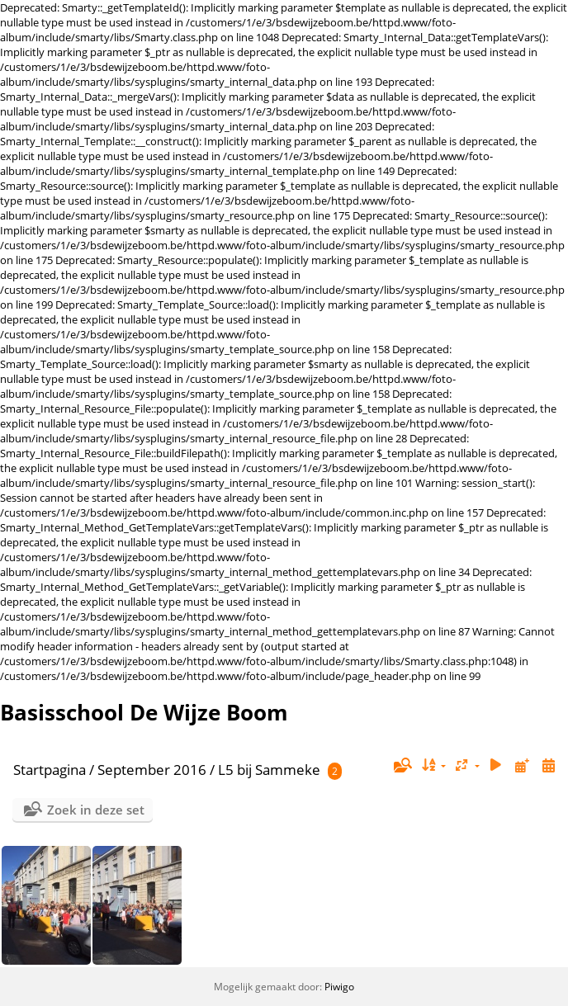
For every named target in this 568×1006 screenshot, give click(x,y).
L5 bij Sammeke (269, 769)
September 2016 (151, 769)
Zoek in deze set (95, 809)
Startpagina (49, 769)
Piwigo (339, 987)
